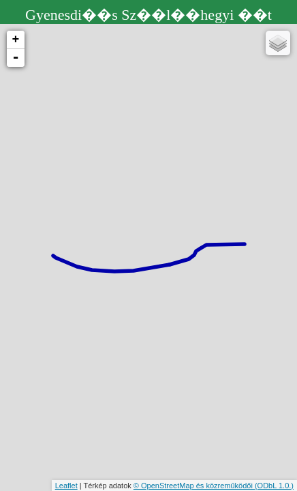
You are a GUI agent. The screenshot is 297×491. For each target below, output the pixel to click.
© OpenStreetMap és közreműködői (194, 485)
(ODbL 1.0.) (274, 485)
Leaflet (66, 485)
